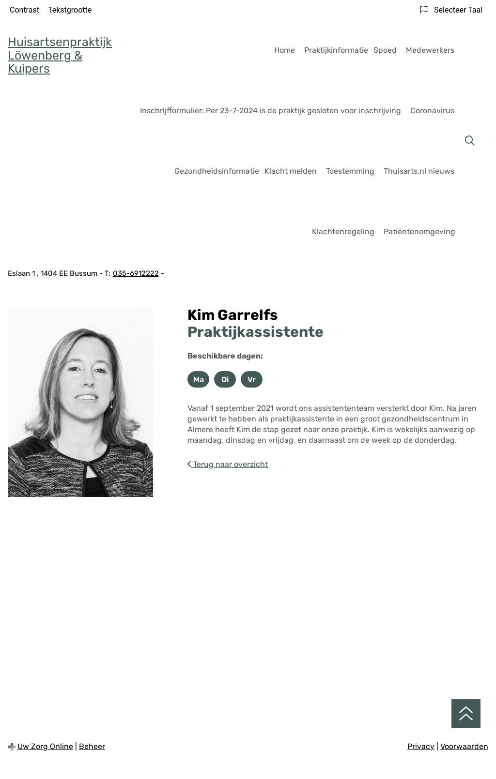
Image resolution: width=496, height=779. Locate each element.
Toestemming (350, 171)
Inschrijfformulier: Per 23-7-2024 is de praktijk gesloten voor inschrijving (270, 110)
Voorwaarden (464, 746)
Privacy (420, 746)
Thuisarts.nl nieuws (419, 171)
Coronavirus (432, 110)
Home (284, 50)
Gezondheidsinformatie (216, 171)
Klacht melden (290, 171)
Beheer (92, 746)
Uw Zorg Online (45, 746)
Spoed (385, 50)
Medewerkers (430, 50)
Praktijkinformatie (336, 50)
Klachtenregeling (343, 231)
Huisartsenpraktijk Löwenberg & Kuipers (60, 55)
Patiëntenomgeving (419, 231)
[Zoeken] (469, 140)
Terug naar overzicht (227, 464)
